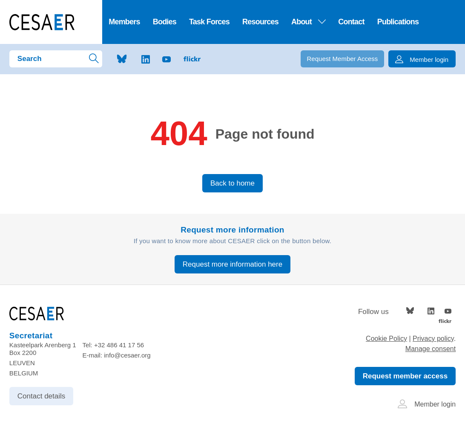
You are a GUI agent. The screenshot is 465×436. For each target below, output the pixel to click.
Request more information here (232, 264)
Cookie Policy (386, 338)
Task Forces (209, 21)
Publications (398, 21)
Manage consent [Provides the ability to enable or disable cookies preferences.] (430, 348)
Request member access (405, 376)
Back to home (232, 183)
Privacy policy (433, 338)
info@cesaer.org (127, 355)
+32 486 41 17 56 (119, 345)
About (308, 21)
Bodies (164, 21)
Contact (351, 21)
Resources (260, 21)
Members (124, 21)
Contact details (41, 396)
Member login (427, 404)
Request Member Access (342, 58)
